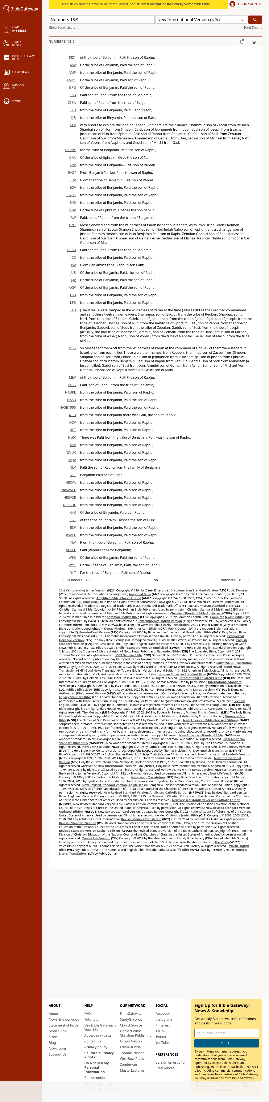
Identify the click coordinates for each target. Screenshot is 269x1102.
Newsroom (57, 1048)
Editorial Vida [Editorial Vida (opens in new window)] (130, 1047)
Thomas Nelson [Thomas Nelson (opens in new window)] (132, 1053)
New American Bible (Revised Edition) (210, 720)
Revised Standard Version (77, 823)
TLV (73, 542)
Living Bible (218, 705)
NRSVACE (68, 490)
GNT (72, 225)
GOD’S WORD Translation (234, 663)
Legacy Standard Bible (75, 697)
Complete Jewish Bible (226, 617)
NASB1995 (67, 407)
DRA (72, 157)
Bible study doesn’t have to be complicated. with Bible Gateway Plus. (147, 4)
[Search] (255, 20)
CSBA (71, 102)
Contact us (92, 1041)
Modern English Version (203, 712)
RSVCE (71, 535)
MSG (72, 348)
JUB (73, 272)
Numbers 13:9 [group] (62, 42)
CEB (73, 110)
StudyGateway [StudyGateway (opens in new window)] (131, 1019)
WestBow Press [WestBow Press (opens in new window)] (132, 1058)
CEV (73, 125)
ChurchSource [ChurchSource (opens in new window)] (131, 1025)
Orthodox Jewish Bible (182, 815)
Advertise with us (97, 1035)
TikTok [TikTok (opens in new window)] (161, 1031)
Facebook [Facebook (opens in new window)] (163, 1013)
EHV (73, 180)
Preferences (165, 1068)
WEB (72, 557)
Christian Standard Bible (215, 606)
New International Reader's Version (224, 754)
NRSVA (70, 482)
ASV (73, 65)
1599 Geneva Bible (128, 655)
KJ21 (72, 57)
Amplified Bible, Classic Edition (118, 598)
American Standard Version (198, 590)
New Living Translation (148, 777)
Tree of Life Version (96, 838)
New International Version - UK (120, 766)
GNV (72, 210)
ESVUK (71, 195)
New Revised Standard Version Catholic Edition (206, 800)
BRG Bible (83, 602)
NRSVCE (69, 497)
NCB (72, 415)
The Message (91, 712)
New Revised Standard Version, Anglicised (113, 785)
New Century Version (234, 747)
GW (73, 217)
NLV (73, 467)
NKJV (72, 460)
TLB (73, 310)
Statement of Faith (63, 1025)
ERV (73, 165)
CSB (73, 95)
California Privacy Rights (99, 1055)
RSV (73, 527)
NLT (73, 475)
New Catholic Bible (96, 747)
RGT (73, 520)
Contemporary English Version (160, 621)
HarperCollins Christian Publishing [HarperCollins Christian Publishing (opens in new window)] (136, 1033)
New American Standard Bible (201, 735)
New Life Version (222, 773)
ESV (73, 187)
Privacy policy (95, 1047)
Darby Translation (176, 625)
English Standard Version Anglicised (142, 648)
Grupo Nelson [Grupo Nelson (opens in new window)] (131, 1041)
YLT (73, 572)
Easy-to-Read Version (94, 632)
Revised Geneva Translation (141, 819)
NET (73, 430)
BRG (72, 87)
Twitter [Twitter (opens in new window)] (161, 1036)
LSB (73, 295)
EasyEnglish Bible (198, 632)
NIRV (72, 437)
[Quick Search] (102, 20)
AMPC (71, 80)
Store (53, 1036)
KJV (73, 280)
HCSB (71, 250)
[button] (245, 4)
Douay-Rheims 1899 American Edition (131, 628)
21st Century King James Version (83, 590)
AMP (72, 72)
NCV (72, 422)
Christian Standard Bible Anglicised (196, 613)
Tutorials (91, 1019)
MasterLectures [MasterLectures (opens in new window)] (132, 1070)
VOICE (71, 550)
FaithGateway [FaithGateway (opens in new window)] (130, 1013)
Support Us (57, 1054)
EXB (73, 202)
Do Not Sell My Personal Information (96, 1067)
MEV (72, 377)
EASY (72, 172)
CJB (73, 117)
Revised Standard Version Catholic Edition (89, 831)
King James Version (200, 689)
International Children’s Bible (200, 678)
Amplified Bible (140, 594)
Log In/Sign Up (249, 4)
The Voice (222, 842)
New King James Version (195, 770)
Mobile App (58, 1031)
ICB (73, 257)
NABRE (70, 392)
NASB (71, 400)
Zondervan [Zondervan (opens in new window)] (128, 1064)
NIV (73, 445)
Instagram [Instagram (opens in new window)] (164, 1019)
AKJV (72, 287)
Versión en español (171, 1062)
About (53, 1013)
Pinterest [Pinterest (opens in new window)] (163, 1025)
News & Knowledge (64, 1019)
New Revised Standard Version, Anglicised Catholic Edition (145, 792)
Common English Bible (123, 617)
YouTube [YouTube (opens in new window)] (162, 1042)
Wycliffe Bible (180, 850)
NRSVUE (69, 505)
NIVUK (71, 452)
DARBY (70, 150)
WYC (72, 565)
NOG (72, 385)
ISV (73, 265)
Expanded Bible (168, 651)
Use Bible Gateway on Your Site (101, 1027)
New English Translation (210, 750)
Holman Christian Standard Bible (182, 674)
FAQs (88, 1013)
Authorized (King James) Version (82, 693)
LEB (73, 302)
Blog (52, 1042)
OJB (73, 512)
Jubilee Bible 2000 (79, 689)
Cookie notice (95, 1077)
